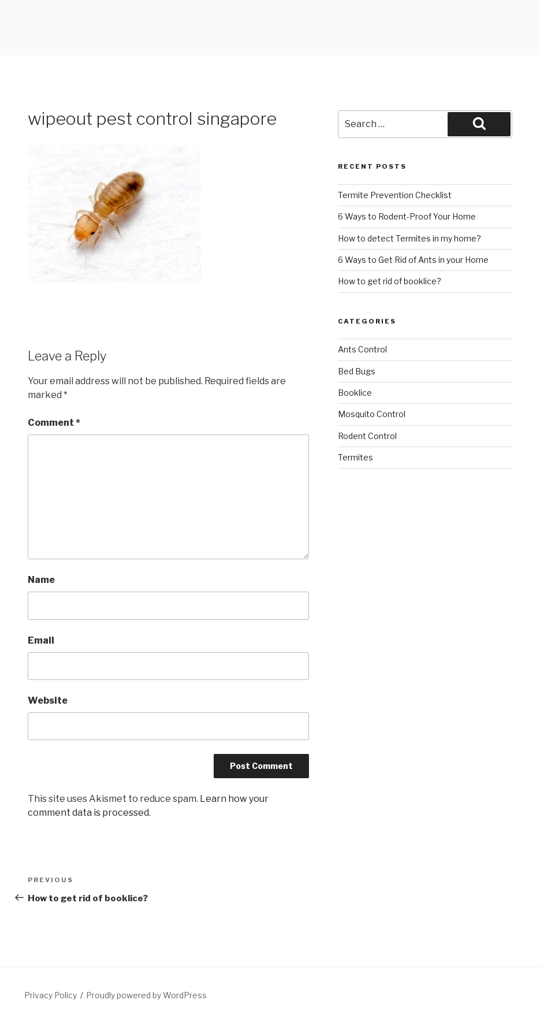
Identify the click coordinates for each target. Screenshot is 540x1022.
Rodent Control (367, 436)
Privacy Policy (50, 995)
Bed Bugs (356, 371)
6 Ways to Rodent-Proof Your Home (407, 216)
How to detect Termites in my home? (409, 238)
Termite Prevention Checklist (395, 195)
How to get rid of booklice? (389, 281)
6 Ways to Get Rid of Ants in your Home (413, 260)
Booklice (355, 392)
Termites (355, 457)
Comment (54, 422)
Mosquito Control (371, 414)
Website (48, 700)
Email (41, 640)
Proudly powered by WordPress (146, 995)
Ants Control (362, 349)
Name (41, 579)
